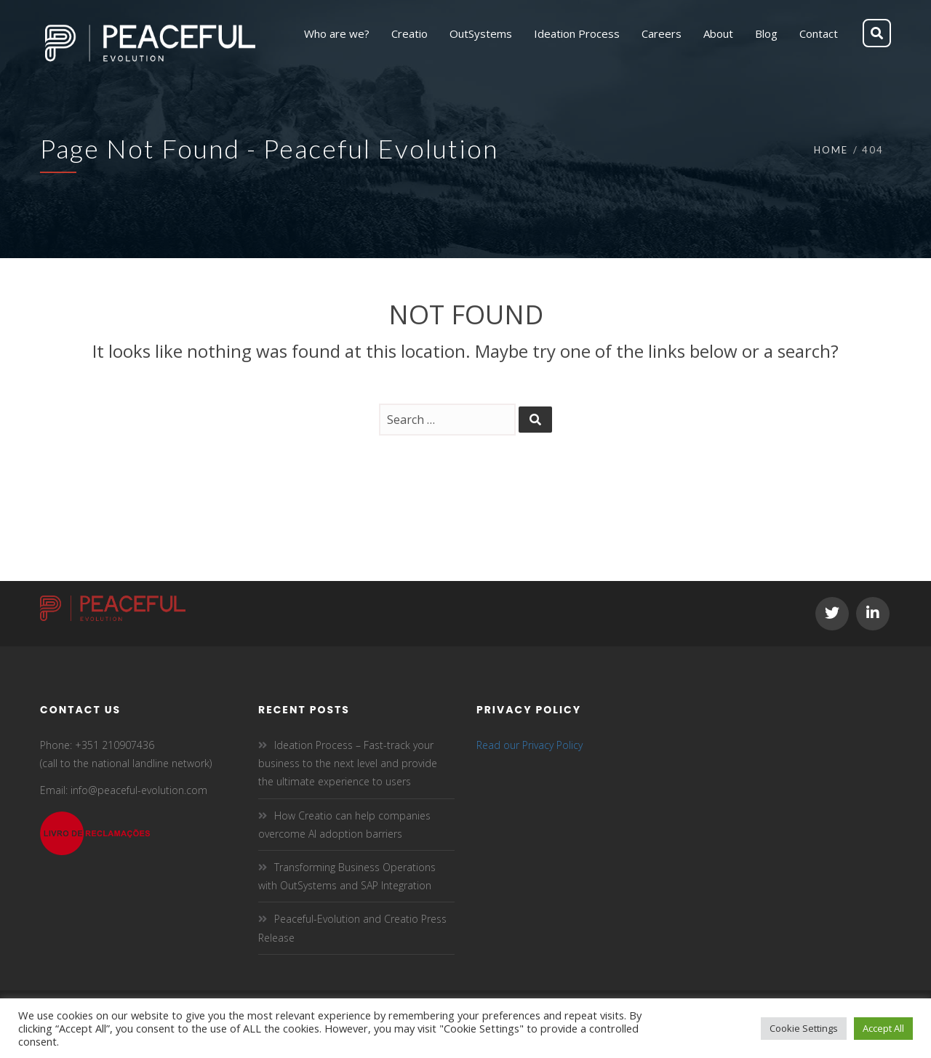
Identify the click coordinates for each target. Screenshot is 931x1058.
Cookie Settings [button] (804, 1028)
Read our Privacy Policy (529, 745)
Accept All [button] (883, 1028)
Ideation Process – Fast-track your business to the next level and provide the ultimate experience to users (347, 763)
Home (831, 150)
